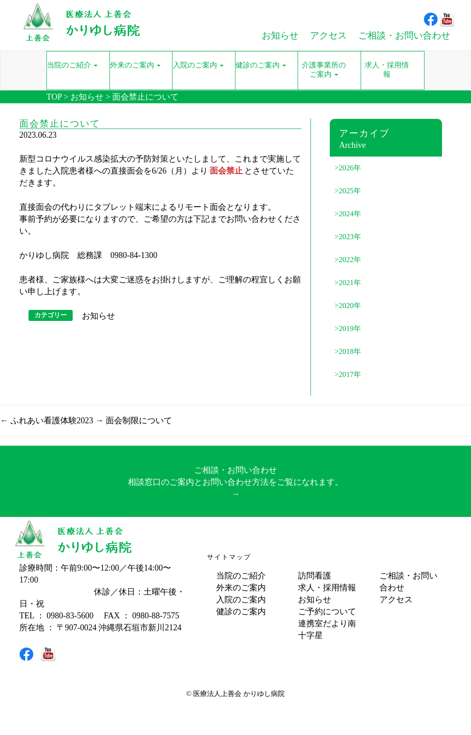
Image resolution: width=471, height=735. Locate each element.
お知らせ (86, 96)
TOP (54, 96)
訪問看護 (314, 575)
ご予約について (327, 611)
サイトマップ (229, 557)
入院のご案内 (241, 599)
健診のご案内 (241, 611)
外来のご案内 (241, 587)
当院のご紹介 (241, 575)
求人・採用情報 (327, 587)
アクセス (396, 599)
